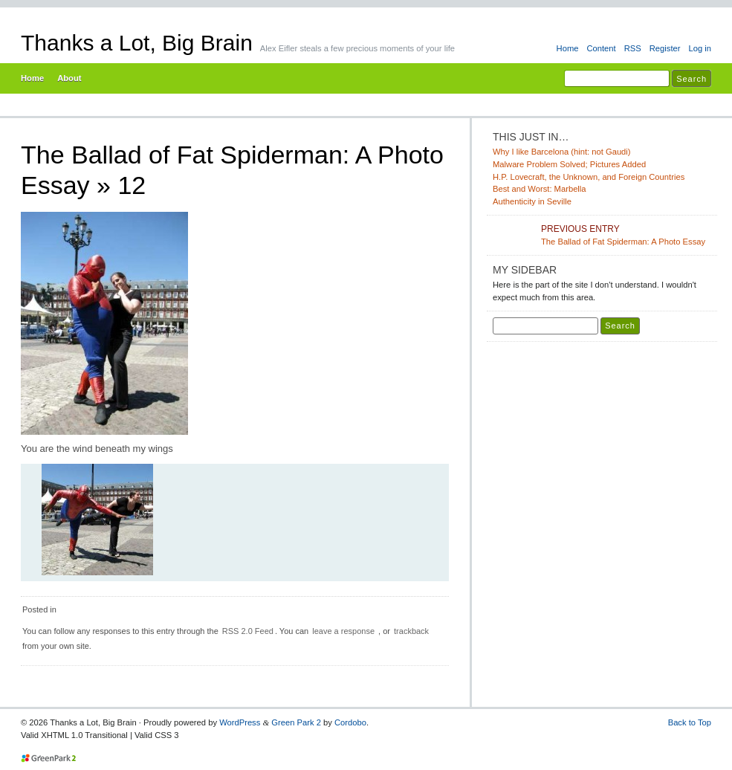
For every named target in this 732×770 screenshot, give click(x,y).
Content (600, 48)
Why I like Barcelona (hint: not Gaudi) (562, 151)
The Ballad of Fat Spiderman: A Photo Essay (626, 234)
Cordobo (350, 722)
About (69, 78)
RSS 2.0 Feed (247, 631)
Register (665, 48)
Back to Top (689, 722)
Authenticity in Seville (532, 201)
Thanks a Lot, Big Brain (137, 42)
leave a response (343, 631)
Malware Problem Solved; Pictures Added (569, 164)
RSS (632, 48)
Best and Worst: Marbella (539, 188)
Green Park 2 (296, 722)
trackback (411, 631)
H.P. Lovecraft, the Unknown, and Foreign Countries (588, 176)
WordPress (239, 722)
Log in (699, 48)
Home (568, 48)
